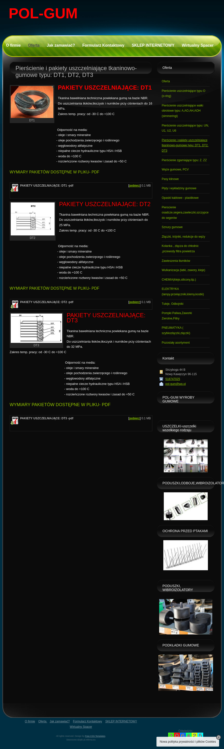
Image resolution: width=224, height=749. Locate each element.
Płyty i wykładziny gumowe (179, 188)
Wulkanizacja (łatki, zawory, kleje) (183, 270)
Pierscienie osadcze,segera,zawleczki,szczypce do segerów (185, 213)
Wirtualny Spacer (198, 45)
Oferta (33, 45)
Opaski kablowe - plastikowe (180, 198)
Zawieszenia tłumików (176, 261)
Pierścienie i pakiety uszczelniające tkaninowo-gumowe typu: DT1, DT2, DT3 (185, 145)
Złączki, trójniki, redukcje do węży (183, 236)
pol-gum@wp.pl (176, 384)
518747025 (173, 379)
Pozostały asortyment (176, 342)
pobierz (134, 185)
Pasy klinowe (170, 179)
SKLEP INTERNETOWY (153, 45)
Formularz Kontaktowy (103, 45)
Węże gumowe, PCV (175, 169)
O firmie (13, 45)
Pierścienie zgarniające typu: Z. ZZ (184, 160)
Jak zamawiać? (61, 45)
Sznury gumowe (172, 227)
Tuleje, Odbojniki (173, 304)
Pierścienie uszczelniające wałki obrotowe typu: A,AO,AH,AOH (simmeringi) (182, 111)
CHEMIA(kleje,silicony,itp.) (179, 279)
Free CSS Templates (95, 736)
